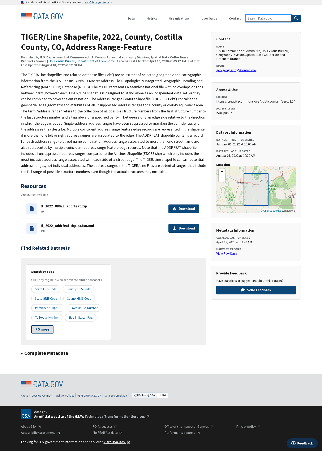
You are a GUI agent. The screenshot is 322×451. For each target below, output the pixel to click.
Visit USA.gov (117, 442)
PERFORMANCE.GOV (89, 395)
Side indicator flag (81, 317)
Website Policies (65, 395)
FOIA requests (105, 426)
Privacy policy (248, 426)
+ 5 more (42, 329)
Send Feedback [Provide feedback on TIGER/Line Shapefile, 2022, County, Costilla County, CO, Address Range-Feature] (256, 290)
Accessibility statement (40, 432)
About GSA (31, 426)
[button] (222, 172)
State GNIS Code (46, 299)
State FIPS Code (46, 289)
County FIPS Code (78, 289)
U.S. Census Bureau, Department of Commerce (82, 61)
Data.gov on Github (115, 395)
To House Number (47, 317)
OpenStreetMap (272, 210)
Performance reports (182, 432)
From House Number (84, 308)
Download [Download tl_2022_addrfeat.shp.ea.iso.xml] (184, 228)
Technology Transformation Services (117, 416)
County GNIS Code (79, 299)
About (24, 395)
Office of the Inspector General (189, 426)
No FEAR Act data (108, 432)
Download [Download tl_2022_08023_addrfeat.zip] (184, 208)
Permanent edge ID (48, 308)
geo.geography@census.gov (236, 70)
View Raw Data (226, 253)
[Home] (42, 16)
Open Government (41, 395)
